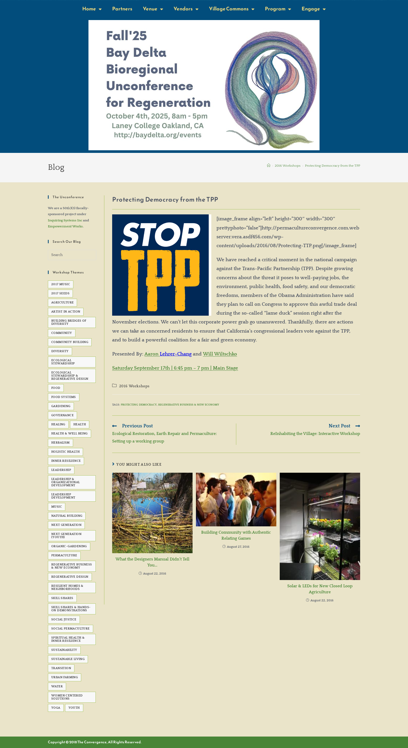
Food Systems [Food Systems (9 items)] (63, 397)
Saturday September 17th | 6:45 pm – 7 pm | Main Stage (175, 368)
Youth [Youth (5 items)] (74, 707)
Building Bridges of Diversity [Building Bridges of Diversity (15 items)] (68, 322)
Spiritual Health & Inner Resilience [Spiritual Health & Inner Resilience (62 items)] (68, 639)
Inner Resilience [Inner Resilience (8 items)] (66, 461)
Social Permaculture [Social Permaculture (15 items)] (70, 628)
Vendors (186, 9)
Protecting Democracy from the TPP (332, 165)
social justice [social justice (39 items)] (63, 619)
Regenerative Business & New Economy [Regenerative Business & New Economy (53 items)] (71, 566)
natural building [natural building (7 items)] (66, 516)
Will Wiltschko (220, 354)
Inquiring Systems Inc (65, 220)
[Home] (268, 165)
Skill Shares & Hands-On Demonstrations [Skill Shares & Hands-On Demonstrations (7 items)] (71, 609)
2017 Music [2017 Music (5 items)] (60, 284)
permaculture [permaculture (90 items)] (64, 555)
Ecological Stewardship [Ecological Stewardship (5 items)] (63, 362)
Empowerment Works (65, 226)
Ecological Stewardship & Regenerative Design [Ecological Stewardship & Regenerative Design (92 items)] (69, 376)
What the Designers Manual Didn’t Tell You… (152, 562)
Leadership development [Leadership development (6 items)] (63, 496)
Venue (153, 9)
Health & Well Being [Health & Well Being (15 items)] (69, 433)
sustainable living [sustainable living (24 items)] (68, 659)
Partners (122, 9)
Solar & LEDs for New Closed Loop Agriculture (320, 589)
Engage (314, 9)
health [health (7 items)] (79, 424)
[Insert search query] (72, 255)
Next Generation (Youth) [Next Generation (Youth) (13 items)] (66, 535)
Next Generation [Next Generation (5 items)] (66, 525)
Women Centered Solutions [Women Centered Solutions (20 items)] (67, 697)
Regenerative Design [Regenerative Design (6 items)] (69, 576)
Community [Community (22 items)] (61, 333)
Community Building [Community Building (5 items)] (69, 342)
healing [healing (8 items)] (58, 424)
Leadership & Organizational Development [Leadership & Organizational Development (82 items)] (65, 482)
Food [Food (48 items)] (55, 388)
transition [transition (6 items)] (61, 668)
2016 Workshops (134, 386)
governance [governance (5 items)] (62, 415)
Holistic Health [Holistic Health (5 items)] (65, 451)
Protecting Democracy (139, 404)
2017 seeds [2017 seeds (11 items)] (60, 293)
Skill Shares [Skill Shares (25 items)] (62, 598)
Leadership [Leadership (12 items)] (61, 470)
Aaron (152, 354)
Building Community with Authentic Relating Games (236, 535)
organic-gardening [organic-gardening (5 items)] (69, 546)
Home (92, 9)
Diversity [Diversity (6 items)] (60, 351)
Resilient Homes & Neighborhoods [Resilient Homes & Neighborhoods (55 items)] (67, 587)
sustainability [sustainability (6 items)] (64, 650)
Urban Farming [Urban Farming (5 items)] (64, 677)
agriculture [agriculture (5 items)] (62, 302)
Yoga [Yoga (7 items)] (55, 707)
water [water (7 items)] (57, 686)
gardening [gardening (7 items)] (61, 406)
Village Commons (231, 9)
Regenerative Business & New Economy (188, 404)
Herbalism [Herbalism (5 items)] (60, 442)
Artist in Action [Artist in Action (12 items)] (65, 311)
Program (278, 9)
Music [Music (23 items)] (56, 506)
